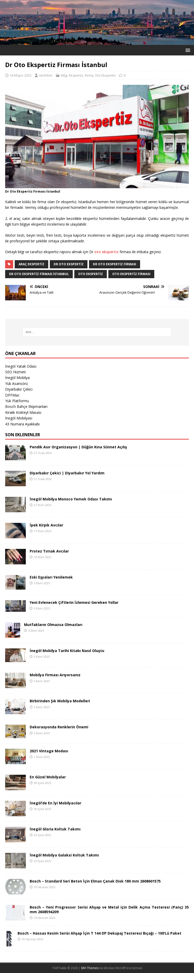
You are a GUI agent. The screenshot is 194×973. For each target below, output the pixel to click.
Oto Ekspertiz (105, 75)
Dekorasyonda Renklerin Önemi (59, 726)
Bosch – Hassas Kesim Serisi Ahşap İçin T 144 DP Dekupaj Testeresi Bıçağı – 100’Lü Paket (99, 933)
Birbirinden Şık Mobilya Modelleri (60, 700)
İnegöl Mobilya (17, 377)
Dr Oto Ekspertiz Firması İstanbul (39, 274)
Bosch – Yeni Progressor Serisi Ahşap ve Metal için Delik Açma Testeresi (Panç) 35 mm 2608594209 (109, 909)
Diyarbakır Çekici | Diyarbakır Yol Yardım (67, 473)
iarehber (46, 75)
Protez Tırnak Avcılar (49, 551)
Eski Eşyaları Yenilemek (51, 577)
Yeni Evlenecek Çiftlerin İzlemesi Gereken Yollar (74, 602)
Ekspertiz (76, 75)
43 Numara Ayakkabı (22, 424)
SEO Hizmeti (15, 371)
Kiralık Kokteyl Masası (23, 412)
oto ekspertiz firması (131, 274)
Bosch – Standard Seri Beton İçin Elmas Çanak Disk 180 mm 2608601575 (95, 881)
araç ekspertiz (31, 264)
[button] (187, 50)
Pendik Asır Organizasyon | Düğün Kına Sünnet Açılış (78, 446)
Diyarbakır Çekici (19, 389)
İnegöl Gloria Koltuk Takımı (55, 829)
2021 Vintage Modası (49, 750)
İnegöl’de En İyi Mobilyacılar (55, 803)
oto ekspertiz (106, 251)
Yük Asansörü (16, 383)
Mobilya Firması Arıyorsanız (55, 674)
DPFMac (12, 395)
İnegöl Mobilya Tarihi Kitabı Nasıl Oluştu (67, 650)
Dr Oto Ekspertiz (69, 264)
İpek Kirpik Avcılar (46, 525)
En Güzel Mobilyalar (48, 776)
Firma (89, 75)
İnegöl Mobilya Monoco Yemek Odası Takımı (71, 499)
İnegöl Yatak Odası (20, 366)
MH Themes (90, 968)
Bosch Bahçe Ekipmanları (26, 406)
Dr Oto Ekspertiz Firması (114, 264)
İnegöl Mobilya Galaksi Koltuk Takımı (64, 855)
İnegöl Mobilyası (18, 418)
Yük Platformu (17, 400)
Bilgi (64, 75)
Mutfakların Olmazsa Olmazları (53, 624)
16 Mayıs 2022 (20, 75)
